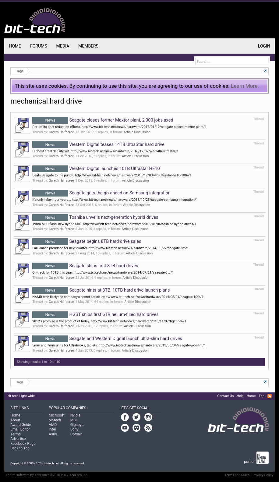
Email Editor (20, 429)
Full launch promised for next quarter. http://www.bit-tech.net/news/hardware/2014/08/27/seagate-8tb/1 (110, 248)
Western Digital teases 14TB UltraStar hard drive (98, 144)
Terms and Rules (236, 475)
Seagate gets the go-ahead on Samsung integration (101, 193)
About (15, 420)
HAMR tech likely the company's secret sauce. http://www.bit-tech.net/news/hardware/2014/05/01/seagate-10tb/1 (117, 297)
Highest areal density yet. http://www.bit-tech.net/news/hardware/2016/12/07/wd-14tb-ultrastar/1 (105, 151)
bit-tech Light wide (21, 396)
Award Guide (20, 425)
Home (15, 46)
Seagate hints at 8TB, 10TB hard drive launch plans (101, 290)
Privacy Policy (263, 475)
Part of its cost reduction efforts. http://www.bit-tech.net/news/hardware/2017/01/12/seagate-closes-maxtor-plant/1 (119, 127)
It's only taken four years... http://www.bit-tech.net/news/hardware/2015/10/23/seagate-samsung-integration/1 (115, 200)
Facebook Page (22, 443)
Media (62, 46)
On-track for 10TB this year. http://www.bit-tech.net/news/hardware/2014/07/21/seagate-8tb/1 (103, 273)
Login (264, 46)
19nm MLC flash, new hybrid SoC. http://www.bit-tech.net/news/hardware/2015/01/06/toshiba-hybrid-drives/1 (114, 224)
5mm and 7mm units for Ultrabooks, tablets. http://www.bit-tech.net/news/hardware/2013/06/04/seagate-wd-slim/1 (119, 345)
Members (88, 46)
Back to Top (20, 448)
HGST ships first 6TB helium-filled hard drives (95, 314)
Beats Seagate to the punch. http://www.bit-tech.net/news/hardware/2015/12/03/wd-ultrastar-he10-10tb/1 (111, 175)
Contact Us (225, 396)
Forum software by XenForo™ (47, 475)
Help (240, 396)
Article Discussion (137, 132)
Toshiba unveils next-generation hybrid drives (95, 217)
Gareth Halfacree (61, 132)
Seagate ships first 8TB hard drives (85, 265)
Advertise (18, 439)
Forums (38, 46)
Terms (15, 434)
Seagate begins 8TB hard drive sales (86, 241)
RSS (269, 396)
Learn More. (245, 86)
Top (261, 396)
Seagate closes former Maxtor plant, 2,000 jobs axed (102, 120)
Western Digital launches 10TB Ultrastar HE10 (96, 168)
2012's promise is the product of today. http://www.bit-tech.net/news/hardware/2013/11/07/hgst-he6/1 (109, 321)
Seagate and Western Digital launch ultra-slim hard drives (107, 338)
